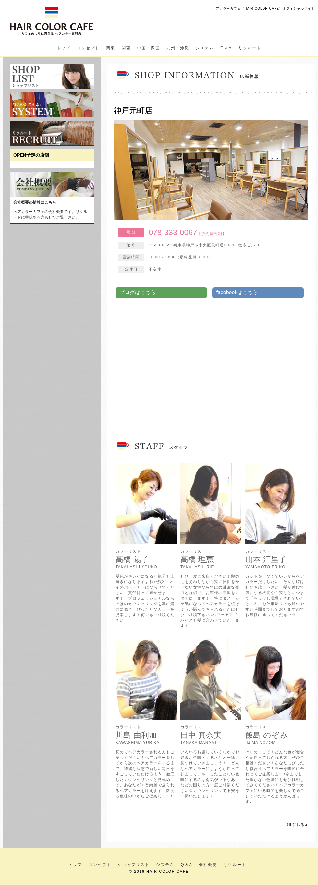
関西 (126, 48)
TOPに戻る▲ (296, 824)
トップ (63, 48)
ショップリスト (134, 864)
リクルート (249, 48)
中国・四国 (148, 48)
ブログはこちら (137, 292)
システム (205, 48)
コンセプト (88, 48)
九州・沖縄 (177, 48)
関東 (110, 48)
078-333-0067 (173, 232)
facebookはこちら (237, 292)
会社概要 (208, 864)
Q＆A (226, 48)
